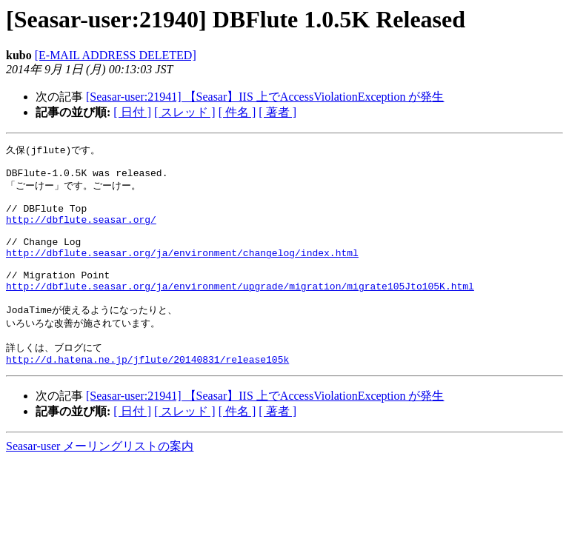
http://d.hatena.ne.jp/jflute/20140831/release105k (147, 393)
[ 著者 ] (277, 112)
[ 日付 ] (132, 112)
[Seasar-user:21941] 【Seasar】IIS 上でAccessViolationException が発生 (265, 96)
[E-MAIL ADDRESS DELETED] (115, 55)
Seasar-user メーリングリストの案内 (99, 481)
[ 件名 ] (237, 112)
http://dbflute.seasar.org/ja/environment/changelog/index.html (182, 271)
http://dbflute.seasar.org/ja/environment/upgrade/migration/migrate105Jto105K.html (240, 311)
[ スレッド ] (185, 112)
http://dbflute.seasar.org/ (81, 231)
